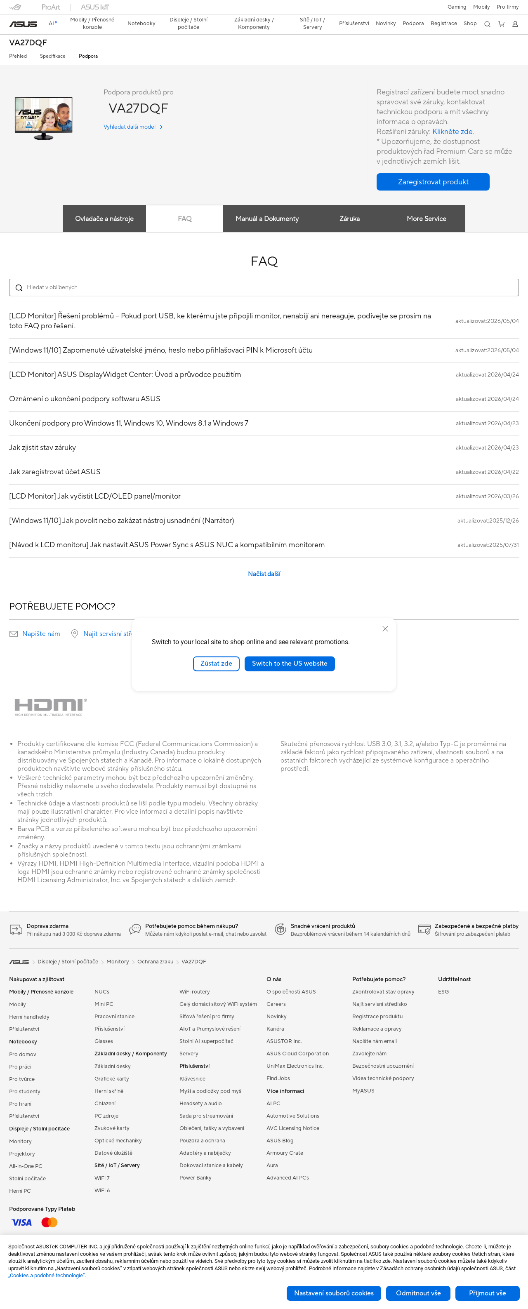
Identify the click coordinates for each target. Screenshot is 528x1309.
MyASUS (363, 1091)
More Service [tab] (427, 219)
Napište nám (41, 634)
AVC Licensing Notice (292, 1128)
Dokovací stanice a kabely (211, 1165)
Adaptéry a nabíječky (205, 1153)
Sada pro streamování (206, 1116)
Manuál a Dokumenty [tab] (267, 219)
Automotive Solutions (292, 1116)
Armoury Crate (284, 1153)
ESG (443, 992)
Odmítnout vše (418, 1293)
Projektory (22, 1154)
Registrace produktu (377, 1016)
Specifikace (53, 56)
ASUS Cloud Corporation (297, 1053)
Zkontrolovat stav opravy (383, 992)
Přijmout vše (487, 1293)
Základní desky (112, 1066)
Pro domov (22, 1054)
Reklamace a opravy (377, 1029)
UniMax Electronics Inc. (295, 1066)
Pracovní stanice (114, 1016)
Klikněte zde (452, 132)
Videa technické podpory (383, 1078)
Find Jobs (278, 1078)
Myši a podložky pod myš (210, 1091)
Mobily (481, 7)
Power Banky (195, 1178)
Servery (188, 1053)
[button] (457, 7)
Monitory (20, 1141)
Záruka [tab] (349, 219)
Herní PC (20, 1191)
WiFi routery (194, 992)
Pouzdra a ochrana (202, 1140)
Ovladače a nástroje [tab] (104, 219)
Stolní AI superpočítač (206, 1041)
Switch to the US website (290, 663)
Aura (272, 1165)
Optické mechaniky (118, 1140)
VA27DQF (28, 43)
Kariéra (275, 1029)
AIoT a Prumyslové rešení (209, 1029)
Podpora (88, 56)
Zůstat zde (216, 663)
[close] (385, 629)
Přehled (18, 56)
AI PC (273, 1103)
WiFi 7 (102, 1178)
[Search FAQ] (264, 287)
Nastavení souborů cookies (334, 1293)
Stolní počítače (27, 1178)
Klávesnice (192, 1079)
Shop (470, 23)
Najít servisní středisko (117, 634)
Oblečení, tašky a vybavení (211, 1128)
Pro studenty (24, 1091)
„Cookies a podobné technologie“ (46, 1275)
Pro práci (20, 1067)
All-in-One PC (25, 1166)
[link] (23, 24)
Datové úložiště (113, 1153)
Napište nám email (374, 1041)
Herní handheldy (29, 1017)
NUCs (101, 992)
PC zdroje (106, 1116)
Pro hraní (20, 1104)
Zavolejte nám (369, 1053)
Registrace (444, 23)
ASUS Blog (280, 1140)
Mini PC (103, 1004)
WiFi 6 (102, 1190)
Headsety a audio (200, 1103)
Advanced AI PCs (287, 1178)
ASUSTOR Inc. (284, 1041)
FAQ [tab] (184, 219)
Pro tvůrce (22, 1079)
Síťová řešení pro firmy (206, 1016)
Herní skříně (108, 1091)
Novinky (276, 1016)
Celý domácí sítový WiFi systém (218, 1004)
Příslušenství (24, 1029)
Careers (276, 1004)
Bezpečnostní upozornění (383, 1066)
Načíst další (264, 574)
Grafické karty (111, 1079)
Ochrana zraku (155, 961)
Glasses (103, 1041)
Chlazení (105, 1103)
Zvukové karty (112, 1128)
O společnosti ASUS (291, 992)
